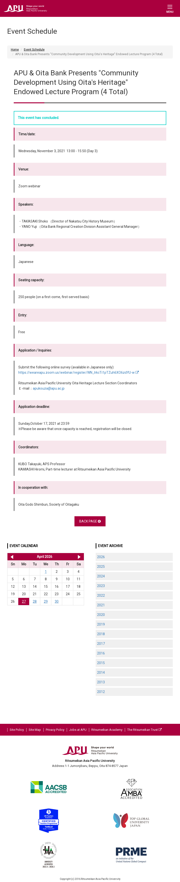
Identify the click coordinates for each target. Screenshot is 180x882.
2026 (101, 557)
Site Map (35, 730)
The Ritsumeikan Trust (144, 730)
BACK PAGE (90, 521)
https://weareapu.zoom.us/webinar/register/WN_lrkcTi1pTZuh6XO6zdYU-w (78, 372)
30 (57, 601)
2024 (101, 576)
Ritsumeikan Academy (106, 730)
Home (15, 49)
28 (35, 601)
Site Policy (17, 730)
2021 (101, 605)
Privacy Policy (55, 730)
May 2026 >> (79, 556)
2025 (101, 566)
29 (46, 601)
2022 (101, 595)
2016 (101, 653)
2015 (101, 663)
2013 (101, 682)
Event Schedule (34, 49)
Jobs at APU (78, 730)
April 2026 (44, 557)
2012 (101, 692)
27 (24, 601)
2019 (101, 624)
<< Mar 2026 (11, 556)
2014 (101, 672)
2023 (101, 586)
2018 (101, 634)
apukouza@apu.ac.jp (49, 388)
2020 (101, 615)
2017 (101, 644)
